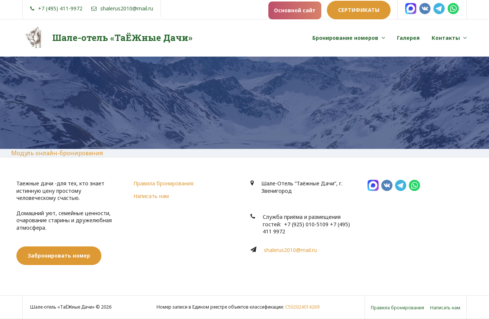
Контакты (446, 37)
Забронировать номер (59, 255)
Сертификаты (358, 9)
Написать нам (151, 196)
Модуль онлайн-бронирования (57, 153)
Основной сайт (295, 10)
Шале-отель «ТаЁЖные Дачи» (122, 38)
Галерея (408, 37)
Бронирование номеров (345, 37)
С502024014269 (302, 307)
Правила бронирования (163, 183)
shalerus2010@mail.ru (290, 249)
